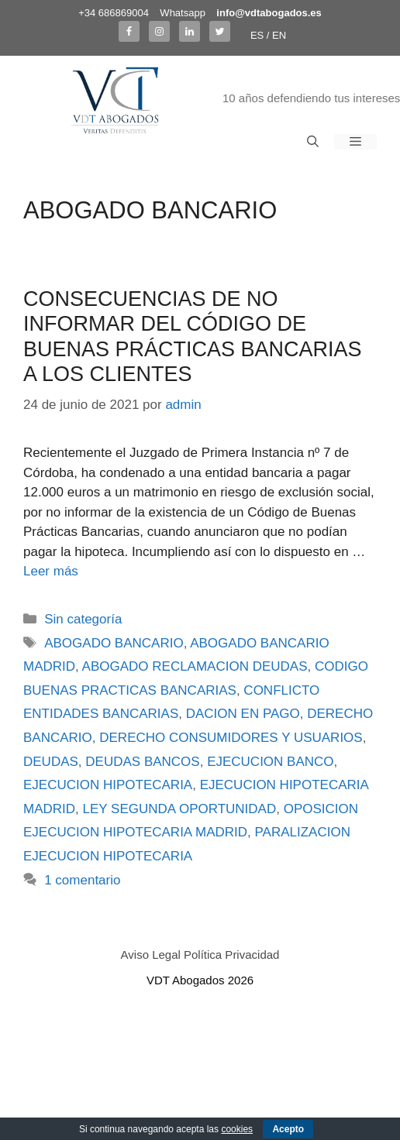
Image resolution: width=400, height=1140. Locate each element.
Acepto (288, 1129)
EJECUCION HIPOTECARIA (107, 785)
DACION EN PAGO (243, 713)
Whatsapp (182, 13)
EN (279, 35)
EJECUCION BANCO (270, 761)
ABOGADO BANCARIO (113, 643)
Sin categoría (83, 619)
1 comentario (82, 880)
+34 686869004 (113, 13)
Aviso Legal (151, 954)
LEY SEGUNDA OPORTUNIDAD (180, 809)
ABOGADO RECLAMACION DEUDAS (195, 666)
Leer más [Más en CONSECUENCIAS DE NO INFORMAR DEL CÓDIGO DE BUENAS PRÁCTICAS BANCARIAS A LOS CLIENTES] (50, 571)
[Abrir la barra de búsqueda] (312, 141)
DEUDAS (50, 761)
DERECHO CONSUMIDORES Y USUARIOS (230, 737)
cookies (237, 1129)
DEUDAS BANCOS (142, 761)
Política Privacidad (231, 954)
